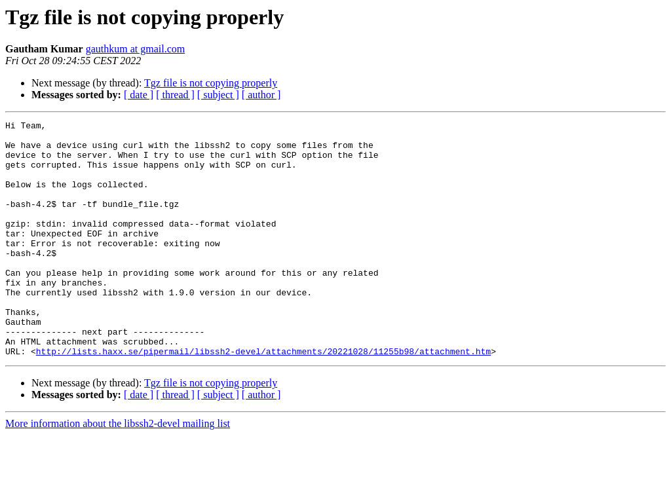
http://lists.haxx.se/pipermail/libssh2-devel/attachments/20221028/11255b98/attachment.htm (263, 398)
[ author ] (261, 94)
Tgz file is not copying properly (210, 82)
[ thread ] (175, 94)
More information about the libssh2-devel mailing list (117, 470)
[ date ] (138, 94)
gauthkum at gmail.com (135, 48)
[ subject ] (218, 94)
